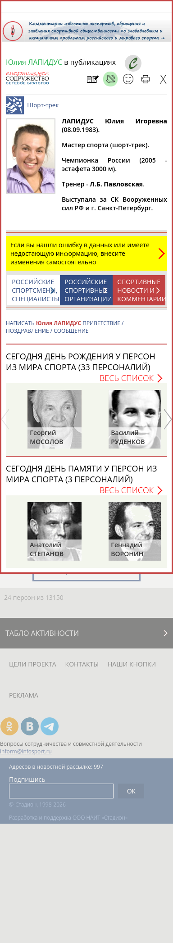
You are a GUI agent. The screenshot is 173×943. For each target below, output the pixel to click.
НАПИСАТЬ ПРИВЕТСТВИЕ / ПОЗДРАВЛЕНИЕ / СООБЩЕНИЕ (65, 331)
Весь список (127, 382)
